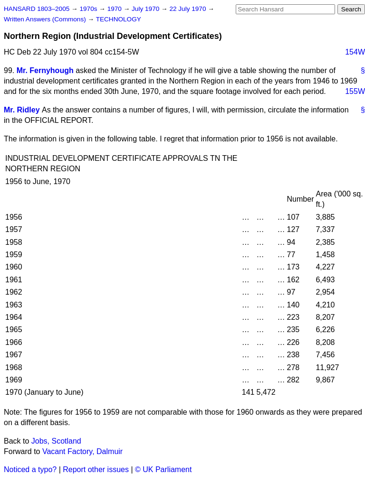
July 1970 (146, 8)
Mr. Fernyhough (45, 70)
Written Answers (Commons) (46, 19)
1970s (89, 8)
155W (355, 91)
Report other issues (96, 469)
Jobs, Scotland (56, 441)
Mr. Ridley (22, 110)
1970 (115, 8)
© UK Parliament (163, 469)
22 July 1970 (188, 8)
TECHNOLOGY (118, 19)
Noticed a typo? (30, 469)
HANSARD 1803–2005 (36, 8)
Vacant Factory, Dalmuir (82, 451)
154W (355, 52)
